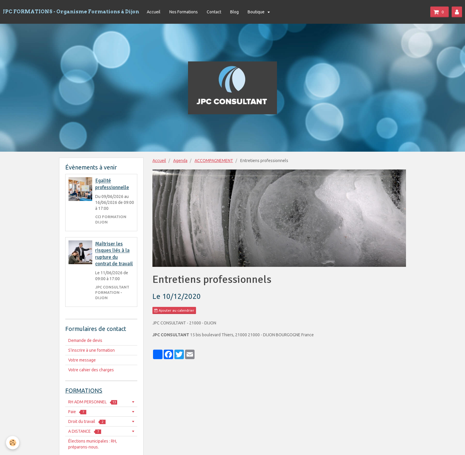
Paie (77, 411)
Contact (214, 11)
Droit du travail (87, 421)
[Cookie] (12, 442)
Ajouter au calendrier (174, 310)
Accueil (153, 11)
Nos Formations (183, 11)
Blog (234, 11)
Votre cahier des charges (91, 369)
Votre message (82, 360)
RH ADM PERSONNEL (92, 402)
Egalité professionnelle (112, 184)
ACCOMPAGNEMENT (214, 160)
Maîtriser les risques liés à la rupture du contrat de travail (114, 254)
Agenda (180, 160)
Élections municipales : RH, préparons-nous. (92, 444)
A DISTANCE (84, 431)
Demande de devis (85, 340)
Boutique (256, 11)
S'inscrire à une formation (91, 350)
